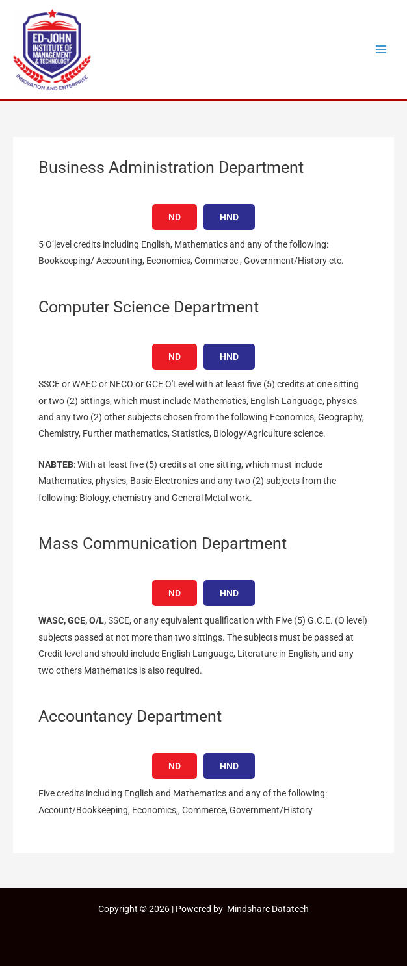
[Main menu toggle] (381, 49)
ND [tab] (174, 217)
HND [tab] (229, 217)
